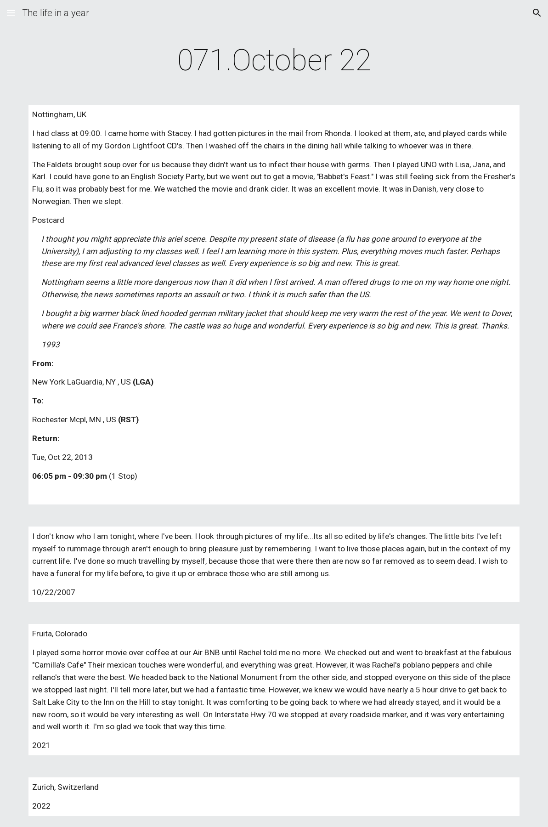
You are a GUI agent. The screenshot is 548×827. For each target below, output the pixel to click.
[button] (11, 12)
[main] (274, 61)
